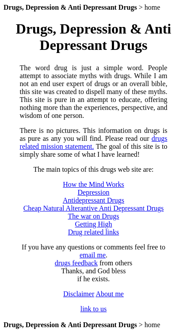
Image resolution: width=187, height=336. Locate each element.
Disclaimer (78, 294)
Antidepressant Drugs (93, 200)
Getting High (93, 224)
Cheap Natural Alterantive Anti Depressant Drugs (93, 208)
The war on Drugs (93, 216)
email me (93, 255)
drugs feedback (76, 263)
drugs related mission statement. (94, 142)
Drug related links (93, 232)
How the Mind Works (93, 184)
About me (109, 294)
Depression (94, 192)
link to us (93, 309)
